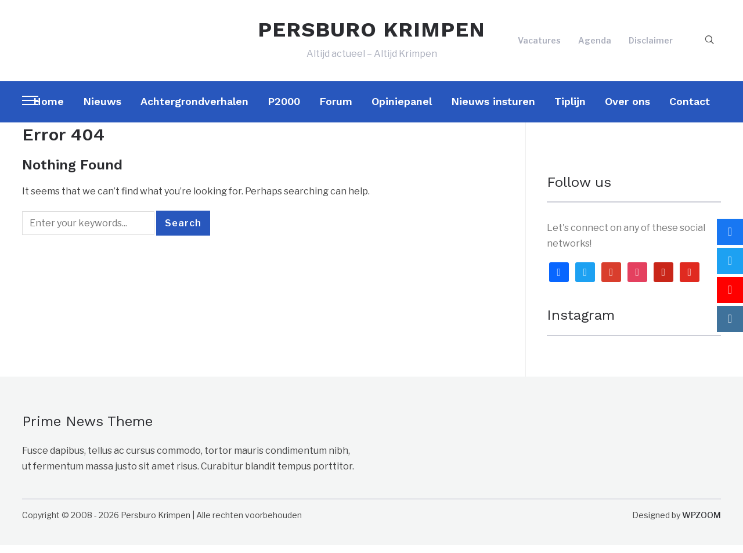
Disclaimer (651, 44)
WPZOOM (701, 522)
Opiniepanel (402, 109)
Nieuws (102, 109)
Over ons (627, 109)
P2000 (284, 109)
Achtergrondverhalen (194, 109)
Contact (689, 109)
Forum (335, 109)
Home (48, 109)
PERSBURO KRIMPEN (371, 33)
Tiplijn (570, 109)
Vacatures (539, 44)
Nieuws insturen (493, 109)
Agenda (594, 44)
